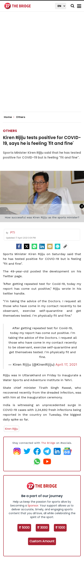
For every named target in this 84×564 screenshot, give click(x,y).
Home (9, 117)
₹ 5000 (24, 527)
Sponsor (33, 505)
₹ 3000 (42, 527)
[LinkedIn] (42, 246)
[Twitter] (27, 246)
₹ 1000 (60, 527)
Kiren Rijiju (11, 429)
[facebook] (19, 246)
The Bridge (48, 442)
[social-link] (65, 246)
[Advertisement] (42, 65)
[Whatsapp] (34, 246)
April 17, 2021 (66, 364)
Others (10, 130)
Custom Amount (42, 541)
